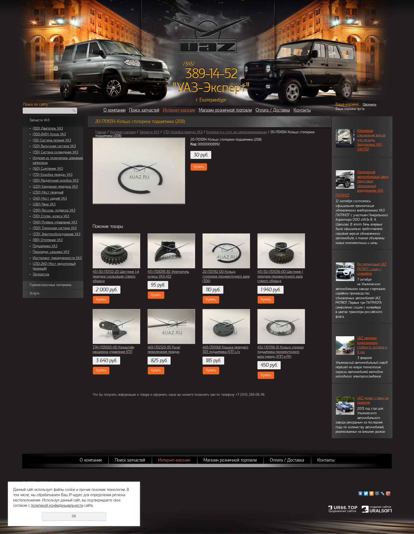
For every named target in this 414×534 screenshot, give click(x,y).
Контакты (302, 110)
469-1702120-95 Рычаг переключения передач (164, 349)
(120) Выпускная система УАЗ (54, 146)
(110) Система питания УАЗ (52, 140)
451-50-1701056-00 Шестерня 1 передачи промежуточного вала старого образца (280, 276)
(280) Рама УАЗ (44, 204)
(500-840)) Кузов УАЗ (49, 134)
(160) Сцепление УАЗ (48, 169)
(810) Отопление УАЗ (48, 240)
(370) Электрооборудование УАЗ (56, 234)
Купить (199, 167)
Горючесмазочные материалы (51, 285)
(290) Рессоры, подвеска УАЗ (54, 210)
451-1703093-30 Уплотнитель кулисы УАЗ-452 (168, 274)
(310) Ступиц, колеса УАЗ (51, 216)
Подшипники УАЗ (45, 246)
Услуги (34, 293)
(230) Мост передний (48, 192)
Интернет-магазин (179, 110)
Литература (41, 274)
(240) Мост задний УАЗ (50, 198)
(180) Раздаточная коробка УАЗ (55, 180)
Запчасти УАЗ (39, 120)
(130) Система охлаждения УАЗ (55, 152)
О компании (114, 110)
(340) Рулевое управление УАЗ (55, 222)
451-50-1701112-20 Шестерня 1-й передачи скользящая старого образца (116, 276)
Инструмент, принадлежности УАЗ (57, 258)
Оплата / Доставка (273, 110)
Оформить (369, 104)
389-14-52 (211, 73)
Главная (100, 132)
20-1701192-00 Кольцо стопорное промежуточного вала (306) (226, 276)
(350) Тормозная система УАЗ (55, 228)
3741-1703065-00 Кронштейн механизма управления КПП (113, 349)
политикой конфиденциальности (57, 505)
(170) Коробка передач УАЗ (52, 175)
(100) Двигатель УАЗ (48, 128)
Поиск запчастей (144, 110)
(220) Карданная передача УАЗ (55, 187)
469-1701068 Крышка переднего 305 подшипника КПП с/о (225, 349)
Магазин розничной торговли (225, 110)
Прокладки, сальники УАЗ (51, 252)
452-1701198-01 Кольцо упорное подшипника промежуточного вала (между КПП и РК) (280, 352)
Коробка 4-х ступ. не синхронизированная (236, 132)
